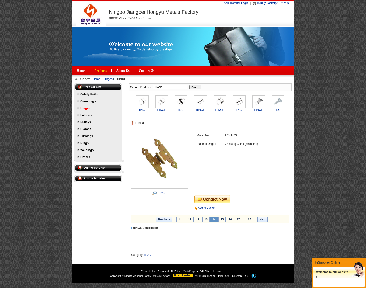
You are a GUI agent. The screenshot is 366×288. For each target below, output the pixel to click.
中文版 (285, 3)
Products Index (95, 178)
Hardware (218, 271)
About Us (122, 71)
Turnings (86, 136)
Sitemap (237, 275)
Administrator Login (236, 3)
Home (81, 71)
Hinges (108, 79)
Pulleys (85, 122)
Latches (86, 115)
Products (101, 71)
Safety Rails (89, 94)
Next (263, 219)
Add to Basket (206, 207)
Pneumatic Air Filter (169, 271)
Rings (84, 143)
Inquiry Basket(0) (267, 3)
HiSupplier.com (206, 275)
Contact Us (147, 71)
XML (227, 275)
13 (206, 219)
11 (189, 219)
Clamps (85, 129)
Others (85, 157)
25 (249, 219)
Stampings (88, 101)
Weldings (87, 150)
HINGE (162, 192)
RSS (246, 275)
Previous (164, 219)
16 (230, 219)
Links (220, 275)
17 (238, 219)
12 (197, 219)
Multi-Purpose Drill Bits (196, 271)
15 (222, 219)
